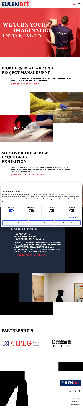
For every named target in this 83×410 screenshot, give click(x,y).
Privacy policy (75, 401)
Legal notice (76, 398)
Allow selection (41, 223)
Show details (73, 217)
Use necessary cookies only (15, 223)
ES (74, 4)
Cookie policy (75, 404)
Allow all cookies (67, 223)
